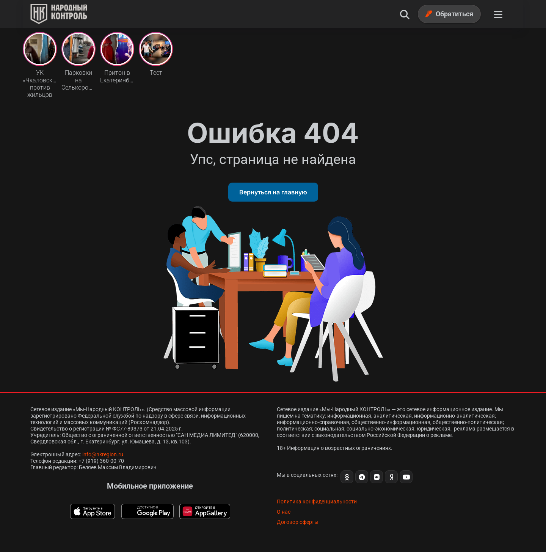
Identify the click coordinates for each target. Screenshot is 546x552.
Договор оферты (297, 522)
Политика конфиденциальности (317, 501)
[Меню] (498, 14)
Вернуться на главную (273, 192)
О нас (283, 512)
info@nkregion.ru (102, 454)
